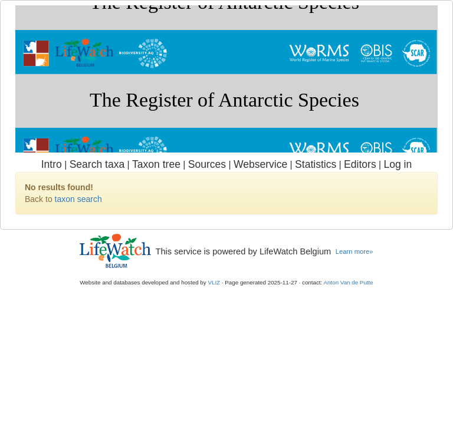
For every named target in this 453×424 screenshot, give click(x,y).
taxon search (78, 199)
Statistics (315, 164)
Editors (360, 164)
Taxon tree (156, 164)
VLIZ (214, 282)
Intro (51, 164)
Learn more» (354, 251)
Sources (207, 164)
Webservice (260, 164)
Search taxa (97, 164)
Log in (397, 164)
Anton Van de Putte (348, 282)
